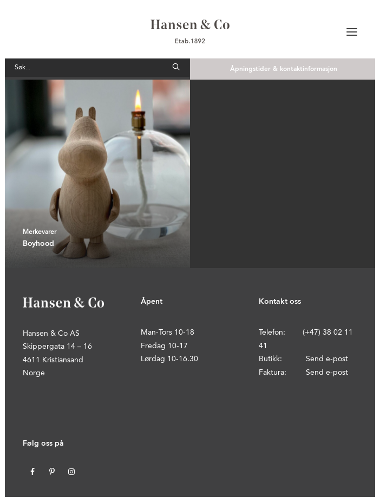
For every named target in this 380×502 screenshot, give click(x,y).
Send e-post (327, 359)
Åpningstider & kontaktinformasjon (283, 69)
